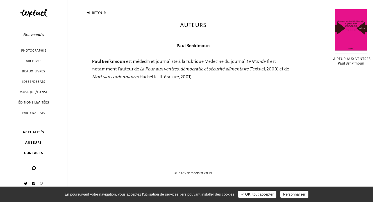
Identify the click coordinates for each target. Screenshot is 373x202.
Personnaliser (294, 194)
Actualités (33, 132)
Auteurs (33, 142)
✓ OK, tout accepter (257, 194)
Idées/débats (33, 81)
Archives (34, 60)
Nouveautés (33, 34)
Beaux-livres (33, 71)
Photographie (33, 50)
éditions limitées (33, 102)
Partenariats (33, 112)
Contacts (33, 153)
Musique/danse (33, 92)
